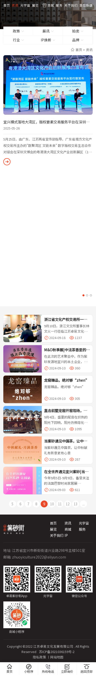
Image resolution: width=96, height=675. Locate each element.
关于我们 (71, 5)
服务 (59, 5)
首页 (6, 5)
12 (66, 503)
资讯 (15, 5)
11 (59, 503)
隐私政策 (39, 656)
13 (74, 503)
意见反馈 (86, 5)
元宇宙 (25, 5)
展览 (35, 5)
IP (66, 534)
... (81, 503)
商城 (50, 5)
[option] (48, 110)
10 (52, 503)
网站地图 (56, 656)
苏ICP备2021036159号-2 (56, 650)
